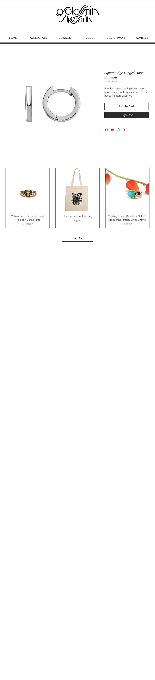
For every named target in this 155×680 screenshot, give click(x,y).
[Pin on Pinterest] (112, 130)
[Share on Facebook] (106, 130)
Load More (78, 238)
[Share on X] (124, 130)
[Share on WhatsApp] (118, 130)
